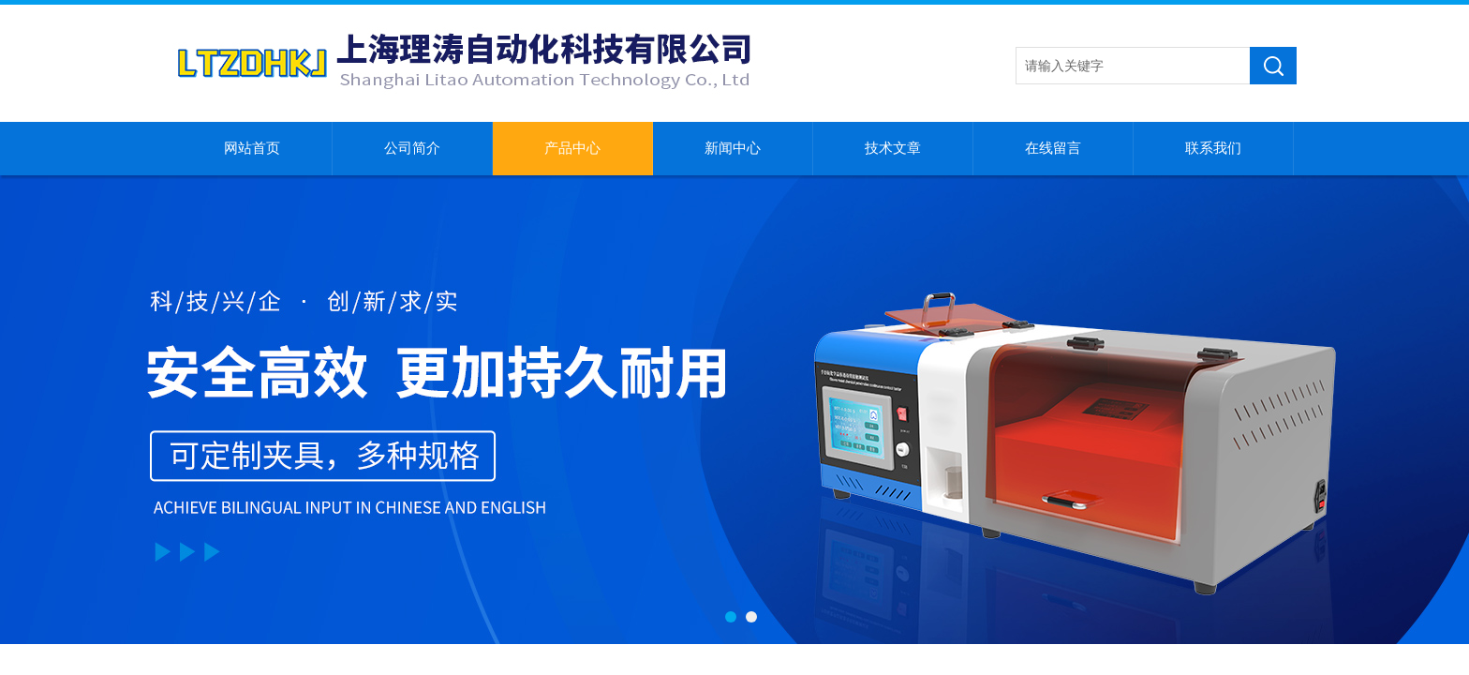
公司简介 (412, 148)
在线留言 (1053, 148)
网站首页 (252, 148)
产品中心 (572, 148)
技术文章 (893, 148)
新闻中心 (733, 148)
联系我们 (1213, 148)
